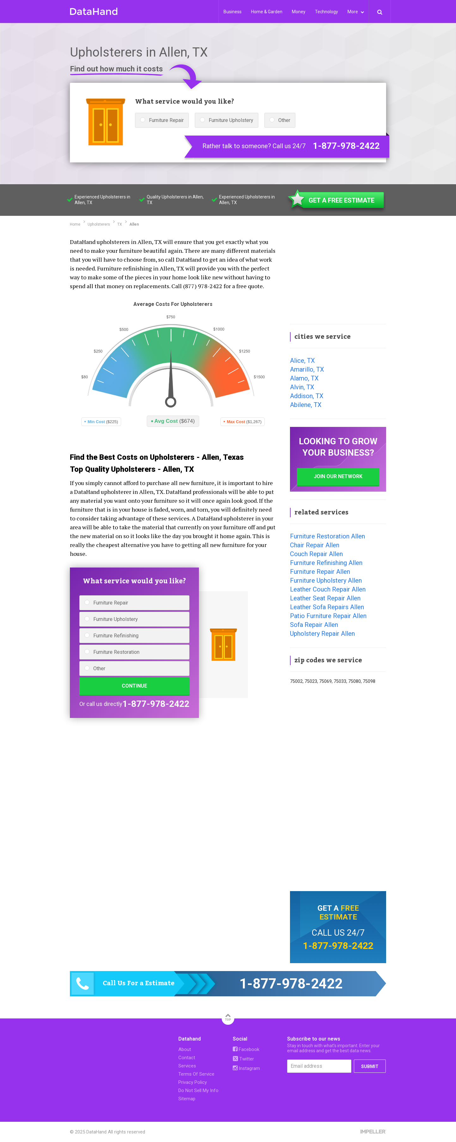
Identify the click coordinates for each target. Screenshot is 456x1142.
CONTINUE (134, 686)
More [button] (356, 11)
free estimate (339, 912)
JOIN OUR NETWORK (338, 476)
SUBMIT (370, 1066)
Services (187, 1066)
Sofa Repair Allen (314, 625)
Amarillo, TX (307, 369)
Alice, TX (302, 360)
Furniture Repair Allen (320, 571)
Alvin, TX (302, 387)
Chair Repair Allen (314, 545)
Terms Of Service (196, 1074)
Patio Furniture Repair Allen (328, 616)
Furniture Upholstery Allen (326, 580)
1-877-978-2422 (346, 146)
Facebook (246, 1049)
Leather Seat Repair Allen (325, 598)
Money (298, 11)
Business (233, 11)
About (184, 1049)
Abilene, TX (306, 405)
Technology (326, 11)
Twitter (243, 1059)
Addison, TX (307, 396)
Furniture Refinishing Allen (326, 563)
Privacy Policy (192, 1082)
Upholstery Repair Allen (322, 633)
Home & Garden (266, 11)
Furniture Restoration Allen (327, 536)
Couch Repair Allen (316, 554)
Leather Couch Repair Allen (328, 589)
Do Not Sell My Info (198, 1090)
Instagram (246, 1068)
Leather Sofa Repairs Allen (327, 607)
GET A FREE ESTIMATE (341, 200)
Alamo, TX (304, 378)
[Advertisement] (338, 276)
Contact (186, 1057)
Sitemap (186, 1099)
